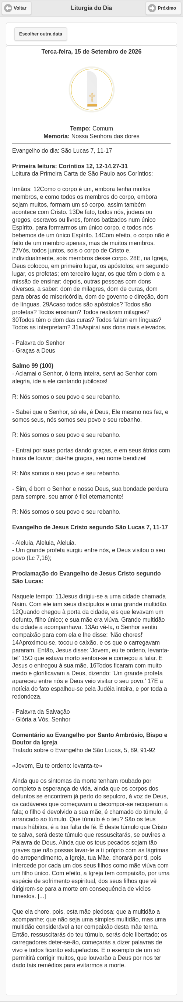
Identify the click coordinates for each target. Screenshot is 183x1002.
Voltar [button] (20, 8)
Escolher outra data (40, 34)
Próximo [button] (167, 8)
